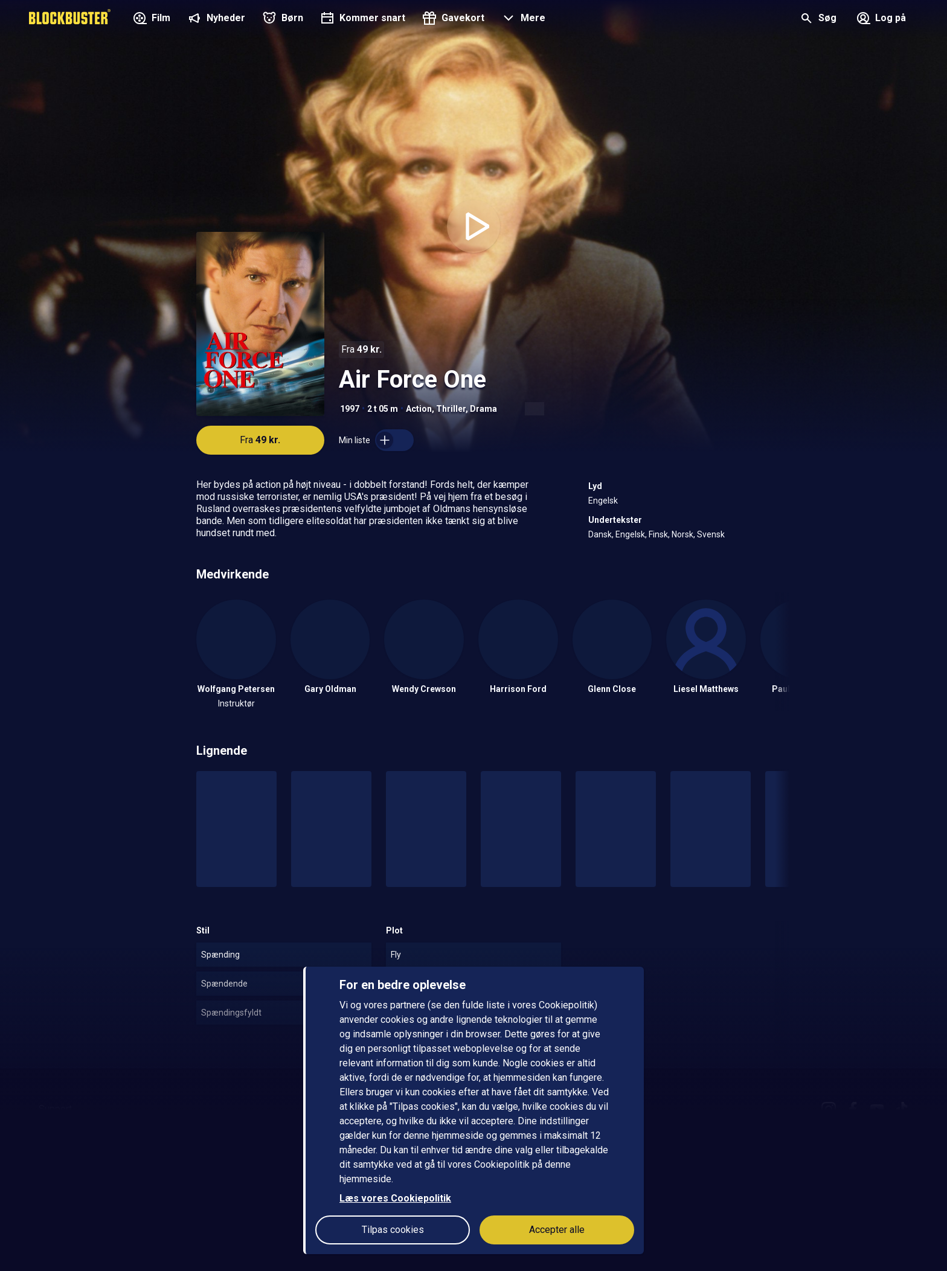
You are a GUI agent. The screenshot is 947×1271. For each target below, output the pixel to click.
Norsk (682, 534)
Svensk (711, 534)
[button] (522, 19)
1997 (349, 409)
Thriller (451, 409)
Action (419, 409)
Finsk (658, 534)
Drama (483, 409)
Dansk (600, 534)
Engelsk (603, 500)
